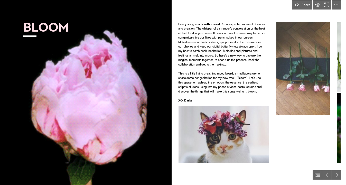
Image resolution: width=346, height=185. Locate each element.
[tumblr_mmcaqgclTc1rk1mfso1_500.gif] (86, 92)
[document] (173, 92)
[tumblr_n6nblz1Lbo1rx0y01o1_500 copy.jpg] (223, 134)
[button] (302, 5)
